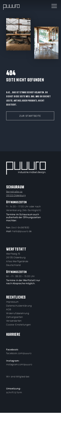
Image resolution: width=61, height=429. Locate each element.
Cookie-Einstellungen (18, 324)
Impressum (12, 301)
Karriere (13, 334)
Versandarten (14, 320)
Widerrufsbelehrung (17, 313)
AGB (8, 309)
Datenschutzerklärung (19, 305)
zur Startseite (30, 115)
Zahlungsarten (14, 316)
